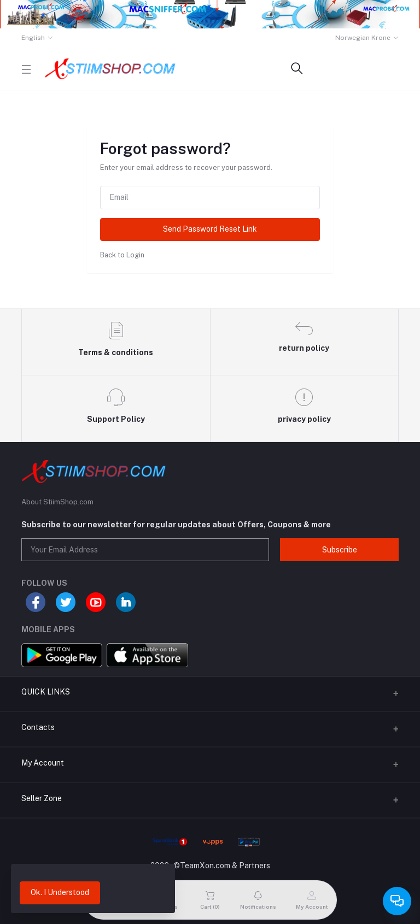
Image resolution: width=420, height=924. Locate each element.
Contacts (38, 727)
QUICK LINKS (45, 691)
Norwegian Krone (362, 38)
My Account (42, 762)
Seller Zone (41, 798)
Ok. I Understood (60, 892)
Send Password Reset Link (210, 229)
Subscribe (339, 549)
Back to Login (122, 255)
